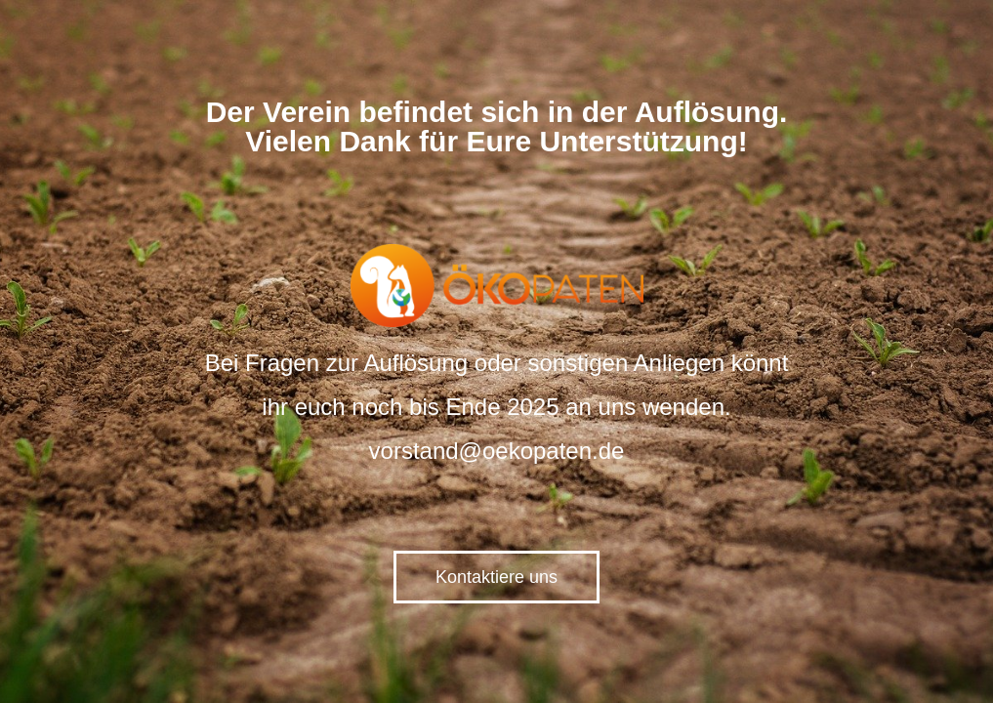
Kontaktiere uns (496, 577)
